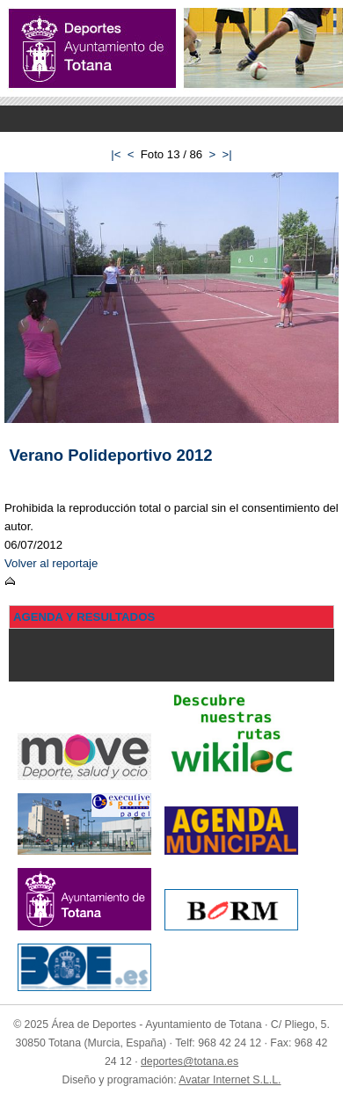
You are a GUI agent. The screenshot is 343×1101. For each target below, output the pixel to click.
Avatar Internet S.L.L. (230, 1080)
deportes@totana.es (189, 1061)
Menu (171, 119)
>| (227, 154)
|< (115, 154)
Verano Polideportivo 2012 (111, 455)
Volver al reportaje (51, 563)
